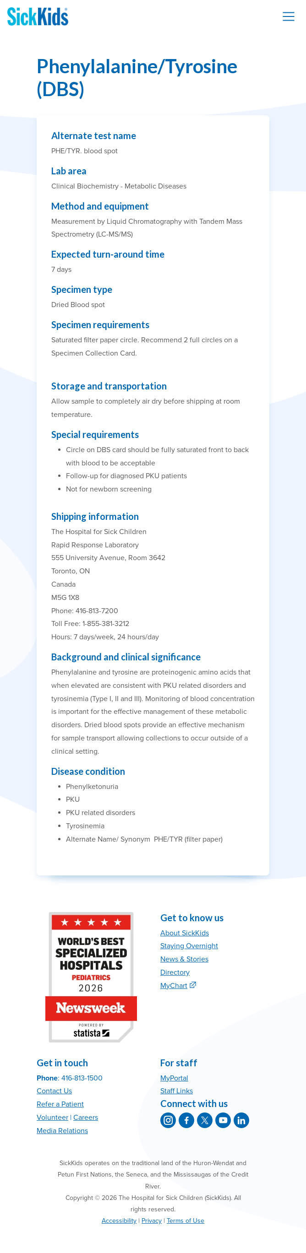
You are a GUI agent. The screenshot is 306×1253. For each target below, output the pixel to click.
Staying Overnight (189, 946)
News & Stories (184, 959)
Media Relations (62, 1130)
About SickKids (184, 933)
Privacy (152, 1221)
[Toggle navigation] (289, 16)
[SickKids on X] (205, 1120)
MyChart (173, 985)
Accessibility (119, 1221)
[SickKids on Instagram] (168, 1120)
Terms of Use (185, 1221)
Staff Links (176, 1091)
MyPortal (174, 1078)
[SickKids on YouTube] (223, 1120)
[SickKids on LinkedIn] (241, 1120)
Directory (175, 972)
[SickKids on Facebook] (186, 1120)
